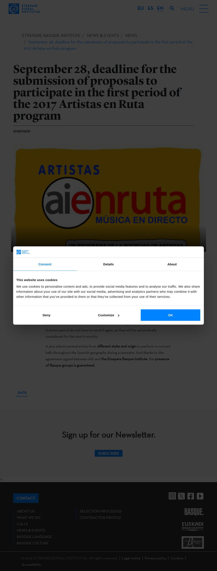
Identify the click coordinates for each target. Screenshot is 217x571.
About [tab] (172, 264)
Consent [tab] (45, 264)
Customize (108, 315)
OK (170, 315)
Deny (46, 315)
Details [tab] (108, 264)
